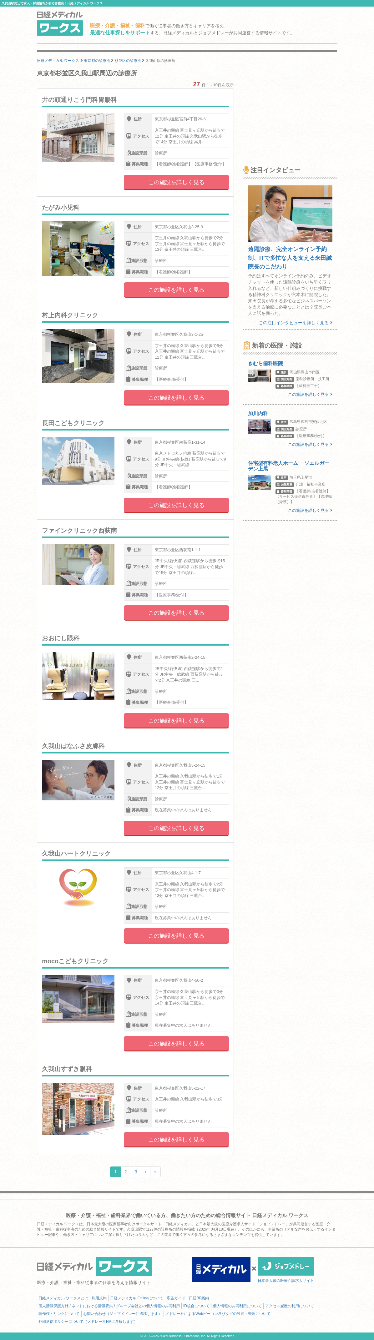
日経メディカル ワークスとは (63, 1298)
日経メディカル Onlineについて (136, 1298)
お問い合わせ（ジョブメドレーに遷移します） (122, 1314)
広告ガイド (176, 1298)
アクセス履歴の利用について (289, 1306)
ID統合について (196, 1306)
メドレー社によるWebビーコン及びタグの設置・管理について (217, 1314)
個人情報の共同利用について (237, 1306)
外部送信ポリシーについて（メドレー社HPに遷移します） (88, 1321)
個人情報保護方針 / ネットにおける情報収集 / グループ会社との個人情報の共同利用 (109, 1306)
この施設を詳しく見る (176, 182)
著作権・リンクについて (59, 1314)
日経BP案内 (199, 1298)
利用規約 (99, 1298)
